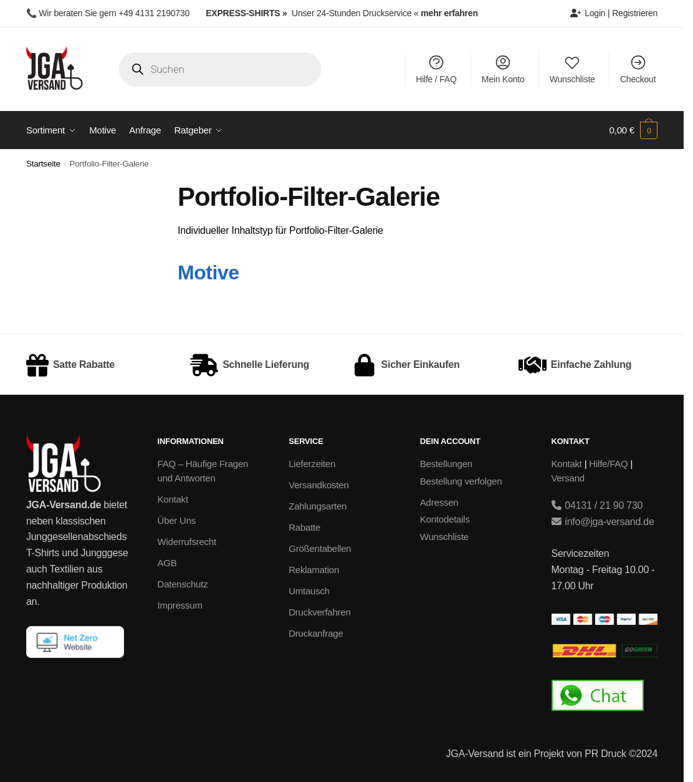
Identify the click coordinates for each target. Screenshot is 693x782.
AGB (167, 563)
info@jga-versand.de (603, 521)
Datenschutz (183, 584)
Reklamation (314, 569)
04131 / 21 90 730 (597, 505)
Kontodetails (445, 519)
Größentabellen (320, 548)
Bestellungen (446, 463)
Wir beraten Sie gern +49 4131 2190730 (114, 13)
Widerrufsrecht (187, 541)
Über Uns (177, 520)
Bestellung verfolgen (461, 481)
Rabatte (304, 527)
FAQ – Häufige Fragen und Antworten (203, 470)
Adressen (439, 502)
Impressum (180, 605)
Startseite (43, 163)
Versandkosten (318, 485)
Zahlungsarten (317, 506)
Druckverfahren (319, 612)
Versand (568, 478)
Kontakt (173, 499)
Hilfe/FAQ (608, 463)
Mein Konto (503, 69)
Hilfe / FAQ (436, 69)
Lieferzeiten (312, 463)
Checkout (638, 69)
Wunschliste (572, 69)
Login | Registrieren (613, 13)
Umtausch (309, 591)
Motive (208, 272)
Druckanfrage (316, 633)
